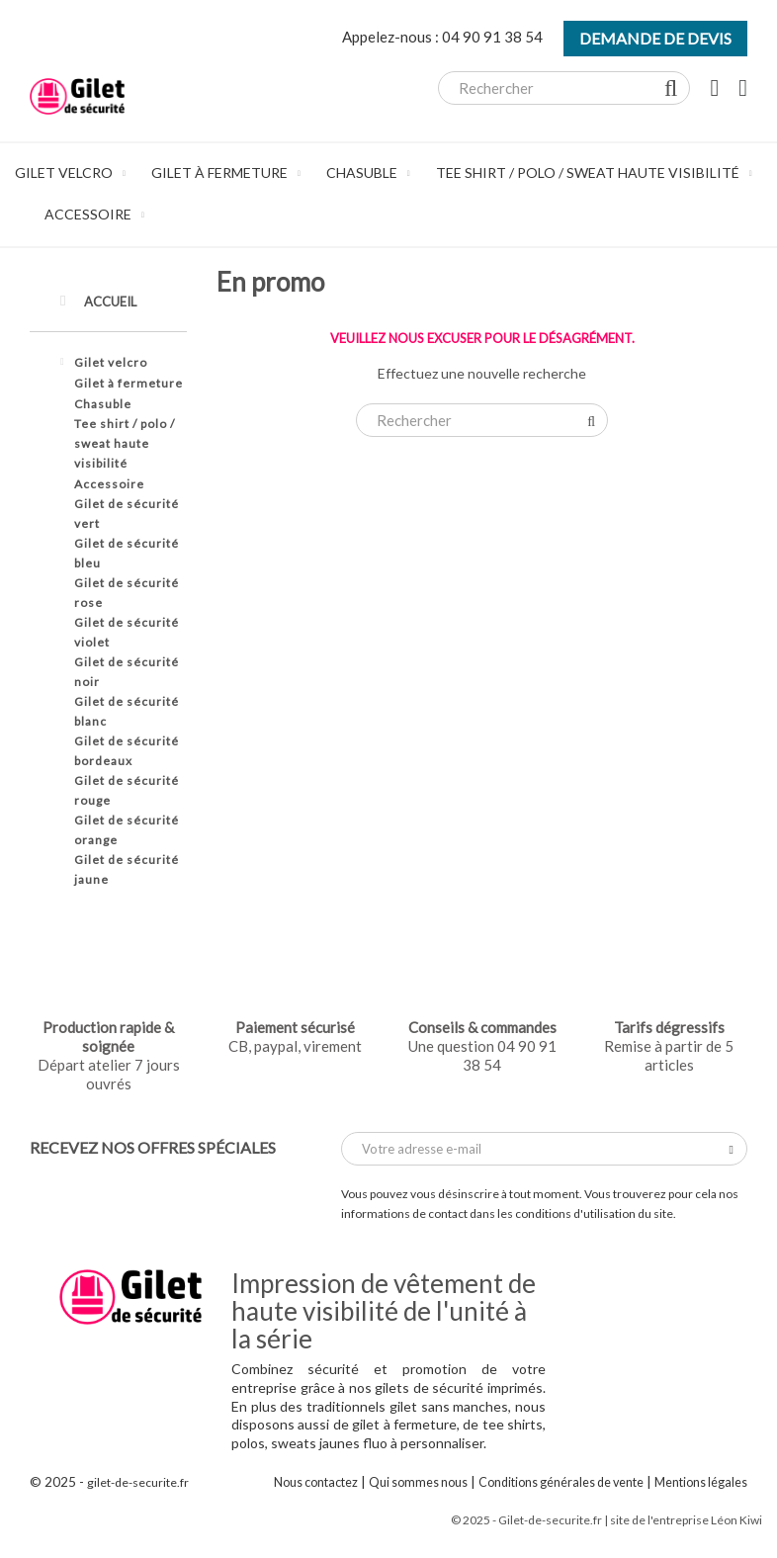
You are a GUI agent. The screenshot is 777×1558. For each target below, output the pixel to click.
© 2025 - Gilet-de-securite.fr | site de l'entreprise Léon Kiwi (606, 1520)
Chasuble (102, 403)
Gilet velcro (110, 362)
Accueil (97, 301)
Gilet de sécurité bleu (126, 553)
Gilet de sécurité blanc (126, 711)
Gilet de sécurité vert (126, 513)
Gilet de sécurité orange (126, 830)
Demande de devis (655, 38)
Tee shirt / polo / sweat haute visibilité (124, 443)
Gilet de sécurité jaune (126, 869)
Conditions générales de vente (561, 1482)
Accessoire (109, 483)
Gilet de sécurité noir (126, 671)
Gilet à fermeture (128, 383)
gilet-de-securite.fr (138, 1482)
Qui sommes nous (418, 1482)
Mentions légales (700, 1482)
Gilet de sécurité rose (126, 592)
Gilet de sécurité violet (126, 632)
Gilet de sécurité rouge (126, 790)
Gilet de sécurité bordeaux (126, 751)
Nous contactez (316, 1482)
